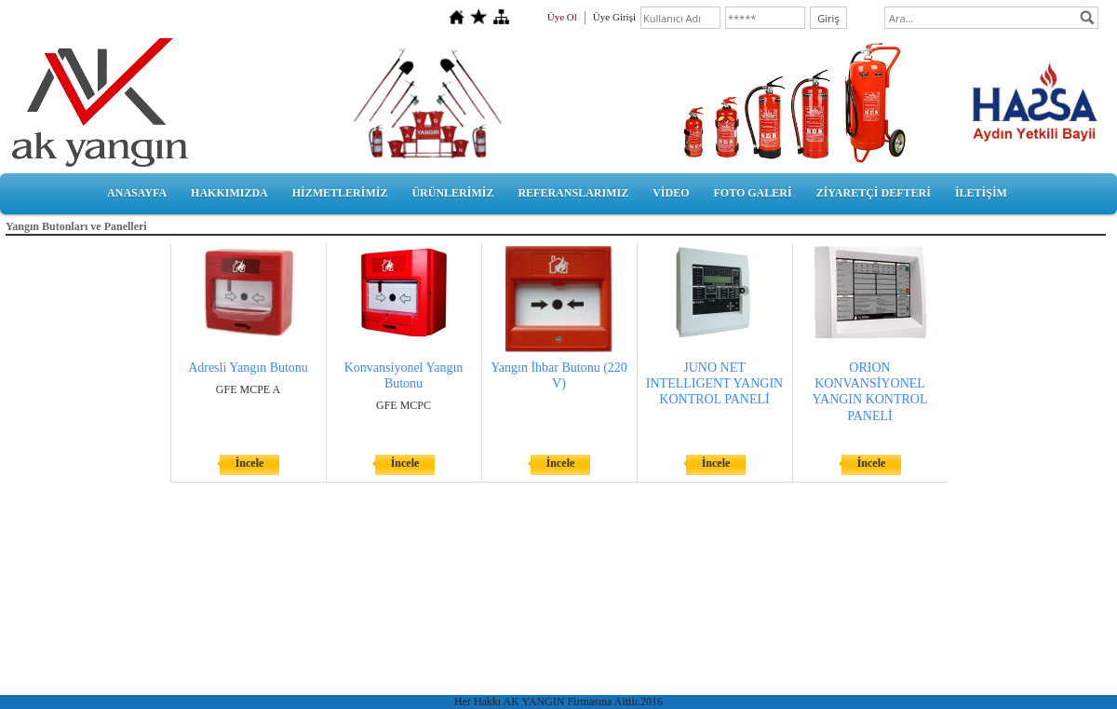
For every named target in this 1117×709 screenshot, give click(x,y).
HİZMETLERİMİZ (340, 192)
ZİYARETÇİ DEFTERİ (873, 192)
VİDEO (671, 192)
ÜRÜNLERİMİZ (452, 192)
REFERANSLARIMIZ (573, 192)
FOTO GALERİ (752, 192)
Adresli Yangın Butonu (248, 368)
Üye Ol (562, 16)
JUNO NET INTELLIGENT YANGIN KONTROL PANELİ (714, 383)
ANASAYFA (137, 192)
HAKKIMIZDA (229, 192)
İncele (250, 463)
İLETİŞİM (981, 192)
